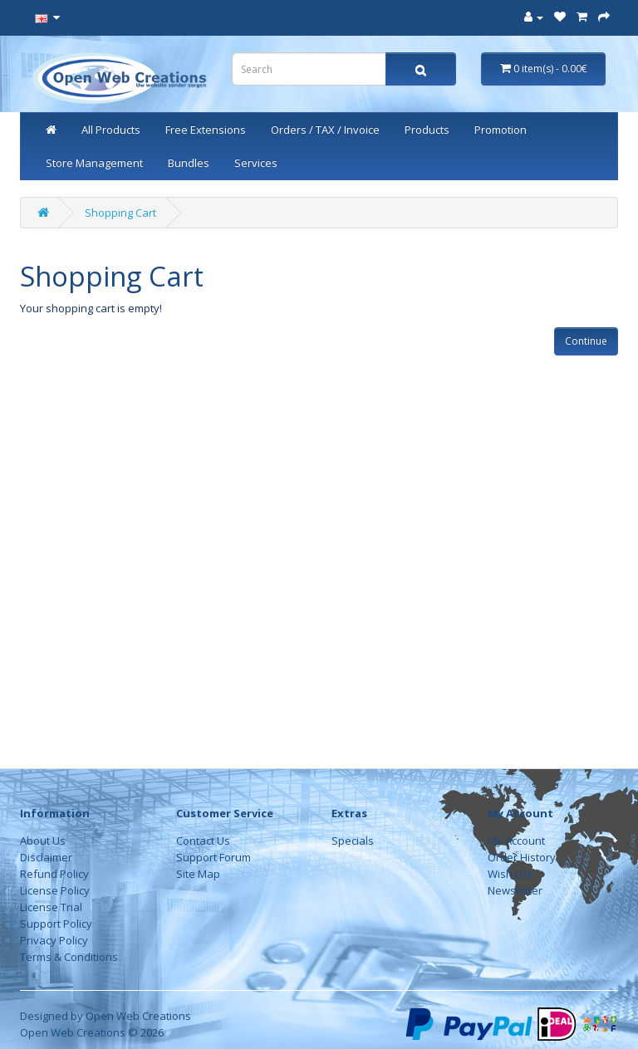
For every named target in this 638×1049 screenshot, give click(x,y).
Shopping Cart (120, 212)
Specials (352, 840)
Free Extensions (205, 129)
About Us (43, 840)
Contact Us (203, 840)
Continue (586, 341)
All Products (110, 129)
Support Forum (213, 857)
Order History (522, 857)
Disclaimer (46, 857)
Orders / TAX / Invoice (325, 129)
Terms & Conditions (69, 956)
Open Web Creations (138, 1015)
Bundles (188, 162)
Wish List (510, 873)
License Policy (55, 890)
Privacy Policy (54, 940)
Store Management (94, 162)
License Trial (51, 906)
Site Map (198, 873)
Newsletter (515, 890)
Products (427, 129)
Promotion (500, 129)
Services (255, 162)
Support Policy (56, 923)
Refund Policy (54, 873)
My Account (516, 840)
